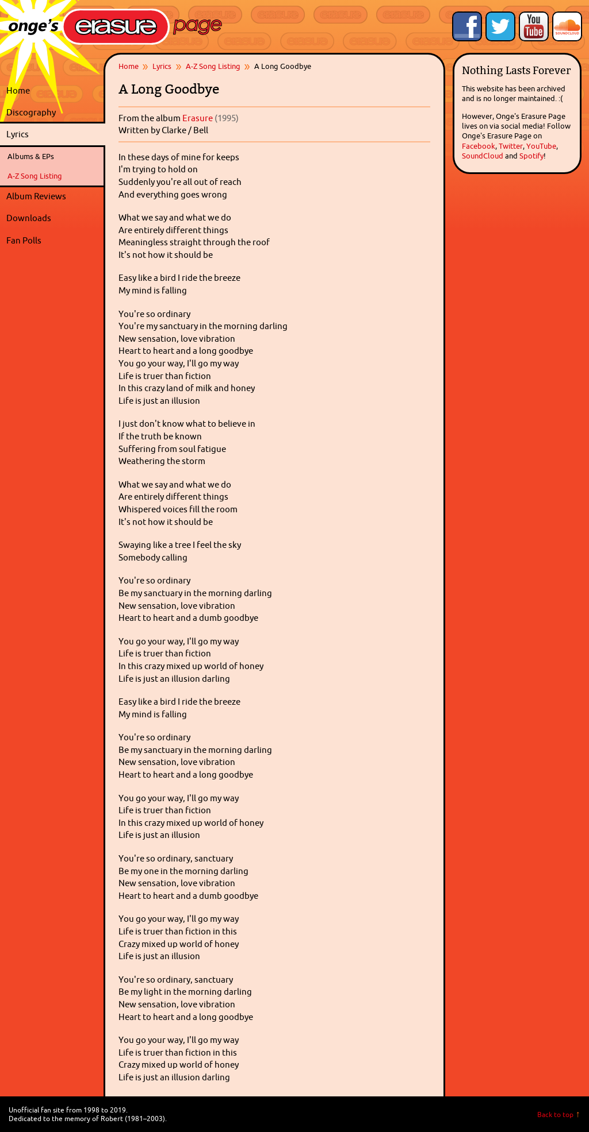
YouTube (541, 146)
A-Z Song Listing (34, 176)
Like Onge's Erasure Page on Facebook (467, 26)
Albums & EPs (30, 156)
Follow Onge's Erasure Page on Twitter (500, 26)
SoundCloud (482, 156)
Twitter (511, 146)
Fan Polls (53, 240)
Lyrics (53, 134)
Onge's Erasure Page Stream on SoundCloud (567, 26)
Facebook (478, 146)
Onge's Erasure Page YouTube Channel (534, 26)
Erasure (197, 118)
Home (18, 90)
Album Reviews (36, 196)
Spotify (531, 156)
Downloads (53, 218)
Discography (53, 112)
